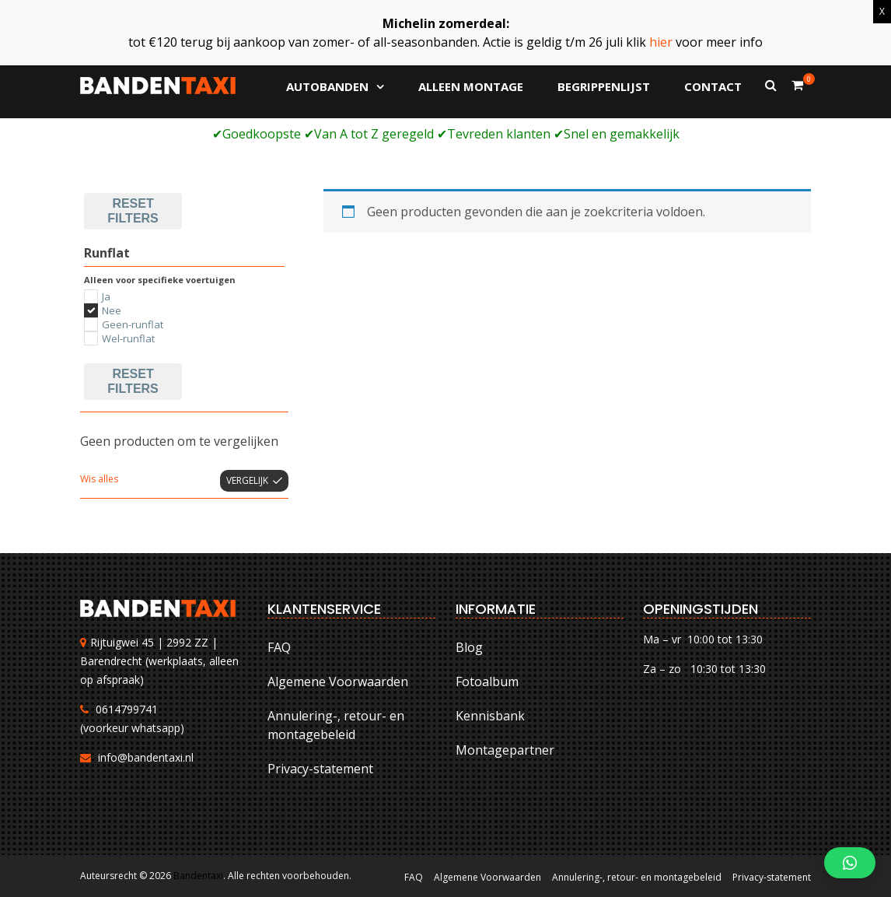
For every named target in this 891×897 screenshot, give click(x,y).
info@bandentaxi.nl (146, 757)
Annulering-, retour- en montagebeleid (335, 725)
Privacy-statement (320, 768)
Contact (713, 86)
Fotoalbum (487, 681)
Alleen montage (470, 86)
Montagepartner (505, 750)
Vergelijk (247, 480)
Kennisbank (490, 715)
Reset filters (132, 210)
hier (661, 42)
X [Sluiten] (882, 11)
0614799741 (127, 709)
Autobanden (327, 86)
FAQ (279, 647)
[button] (849, 862)
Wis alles (99, 478)
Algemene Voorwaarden (337, 681)
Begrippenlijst (603, 86)
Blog (469, 647)
